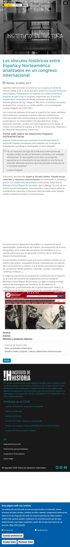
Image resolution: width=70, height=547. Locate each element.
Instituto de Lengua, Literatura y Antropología (23, 421)
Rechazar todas (26, 542)
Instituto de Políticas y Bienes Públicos (20, 430)
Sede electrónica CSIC (12, 444)
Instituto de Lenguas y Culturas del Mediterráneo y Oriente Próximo (32, 426)
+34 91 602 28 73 (34, 1)
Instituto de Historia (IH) (16, 345)
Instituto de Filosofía (13, 411)
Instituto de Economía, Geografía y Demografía (24, 406)
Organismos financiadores (14, 454)
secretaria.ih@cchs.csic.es (13, 1)
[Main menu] (65, 3)
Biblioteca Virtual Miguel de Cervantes (20, 185)
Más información (17, 525)
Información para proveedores (16, 449)
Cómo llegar (8, 458)
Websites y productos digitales (17, 338)
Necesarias (8, 530)
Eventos (6, 335)
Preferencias (42, 530)
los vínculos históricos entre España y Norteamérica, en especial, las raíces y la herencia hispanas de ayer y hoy (34, 93)
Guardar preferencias (12, 536)
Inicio (35, 52)
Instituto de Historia (13, 416)
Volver (7, 360)
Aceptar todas (9, 542)
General (6, 332)
